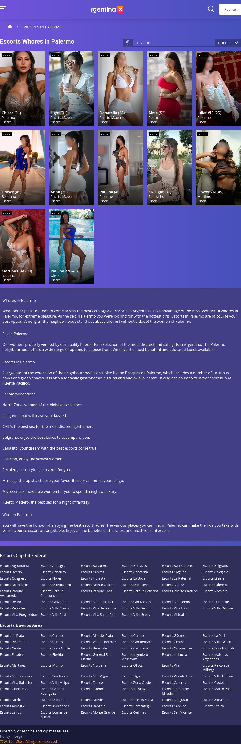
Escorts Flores (51, 575)
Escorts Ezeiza (213, 702)
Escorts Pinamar (12, 638)
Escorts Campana (134, 644)
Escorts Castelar (214, 679)
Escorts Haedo (92, 685)
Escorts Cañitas (92, 568)
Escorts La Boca (133, 575)
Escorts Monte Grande (98, 709)
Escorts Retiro (10, 598)
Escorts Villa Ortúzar (217, 604)
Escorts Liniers (213, 575)
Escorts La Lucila (174, 651)
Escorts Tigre (131, 672)
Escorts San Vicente (177, 709)
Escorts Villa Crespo (55, 604)
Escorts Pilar (171, 662)
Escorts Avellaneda (54, 702)
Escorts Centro (51, 632)
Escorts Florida (51, 651)
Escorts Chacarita (134, 568)
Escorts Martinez (12, 662)
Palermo (8, 116)
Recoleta (9, 272)
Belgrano (9, 194)
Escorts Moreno (52, 696)
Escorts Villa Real (53, 611)
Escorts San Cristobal (97, 598)
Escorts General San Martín (96, 653)
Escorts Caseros (174, 679)
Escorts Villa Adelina (217, 672)
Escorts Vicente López (178, 672)
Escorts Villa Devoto (136, 604)
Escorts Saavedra (53, 598)
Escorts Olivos (132, 662)
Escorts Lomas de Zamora (53, 711)
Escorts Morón (92, 696)
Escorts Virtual (173, 611)
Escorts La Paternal (176, 575)
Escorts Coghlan (174, 568)
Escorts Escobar (12, 651)
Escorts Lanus (10, 709)
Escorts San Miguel (95, 672)
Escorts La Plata (12, 632)
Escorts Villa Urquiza (137, 611)
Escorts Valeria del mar (98, 638)
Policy (5, 732)
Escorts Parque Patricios (139, 587)
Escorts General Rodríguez (52, 687)
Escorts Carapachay (177, 644)
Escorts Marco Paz (216, 685)
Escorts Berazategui (136, 702)
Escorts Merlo (10, 696)
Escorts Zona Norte (55, 644)
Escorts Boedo (11, 568)
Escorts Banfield (93, 702)
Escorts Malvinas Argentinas (215, 653)
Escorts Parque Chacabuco (52, 589)
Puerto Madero (63, 116)
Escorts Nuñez (173, 581)
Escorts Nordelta (93, 662)
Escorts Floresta (93, 575)
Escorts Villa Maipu (54, 679)
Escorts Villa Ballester (16, 679)
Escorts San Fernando (16, 672)
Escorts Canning (174, 702)
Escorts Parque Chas (96, 587)
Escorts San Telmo (176, 598)
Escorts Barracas (134, 562)
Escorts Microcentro (55, 581)
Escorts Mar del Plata (97, 632)
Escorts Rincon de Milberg (215, 664)
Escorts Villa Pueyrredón (18, 611)
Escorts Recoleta (214, 587)
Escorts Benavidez (94, 644)
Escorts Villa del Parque (99, 604)
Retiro (153, 116)
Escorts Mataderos (14, 581)
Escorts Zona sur (215, 696)
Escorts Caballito (53, 568)
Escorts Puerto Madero (179, 587)
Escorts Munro (51, 662)
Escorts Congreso (13, 575)
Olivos (55, 272)
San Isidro (157, 194)
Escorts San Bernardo (137, 638)
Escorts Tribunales (216, 598)
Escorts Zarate (92, 679)
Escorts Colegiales (216, 568)
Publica (230, 9)
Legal (18, 732)
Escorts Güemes (174, 632)
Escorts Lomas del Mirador (175, 687)
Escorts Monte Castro (97, 581)
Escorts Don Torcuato (218, 644)
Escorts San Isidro (54, 672)
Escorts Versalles (13, 604)
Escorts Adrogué (12, 702)
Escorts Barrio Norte (177, 562)
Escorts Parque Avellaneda (11, 589)
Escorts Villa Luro (175, 604)
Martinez (205, 194)
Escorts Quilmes (133, 709)
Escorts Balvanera (94, 562)
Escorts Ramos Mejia (137, 696)
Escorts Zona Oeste (136, 679)
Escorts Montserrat (136, 581)
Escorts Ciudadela (13, 685)
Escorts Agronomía (14, 562)
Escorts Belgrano (215, 562)
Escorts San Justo (175, 696)
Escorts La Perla (214, 632)
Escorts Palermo (214, 581)
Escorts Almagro (52, 562)
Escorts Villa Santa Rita (98, 611)
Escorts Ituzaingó (134, 685)
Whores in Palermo (43, 27)
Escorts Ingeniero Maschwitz (134, 653)
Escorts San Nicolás (136, 598)
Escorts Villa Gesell (216, 638)
